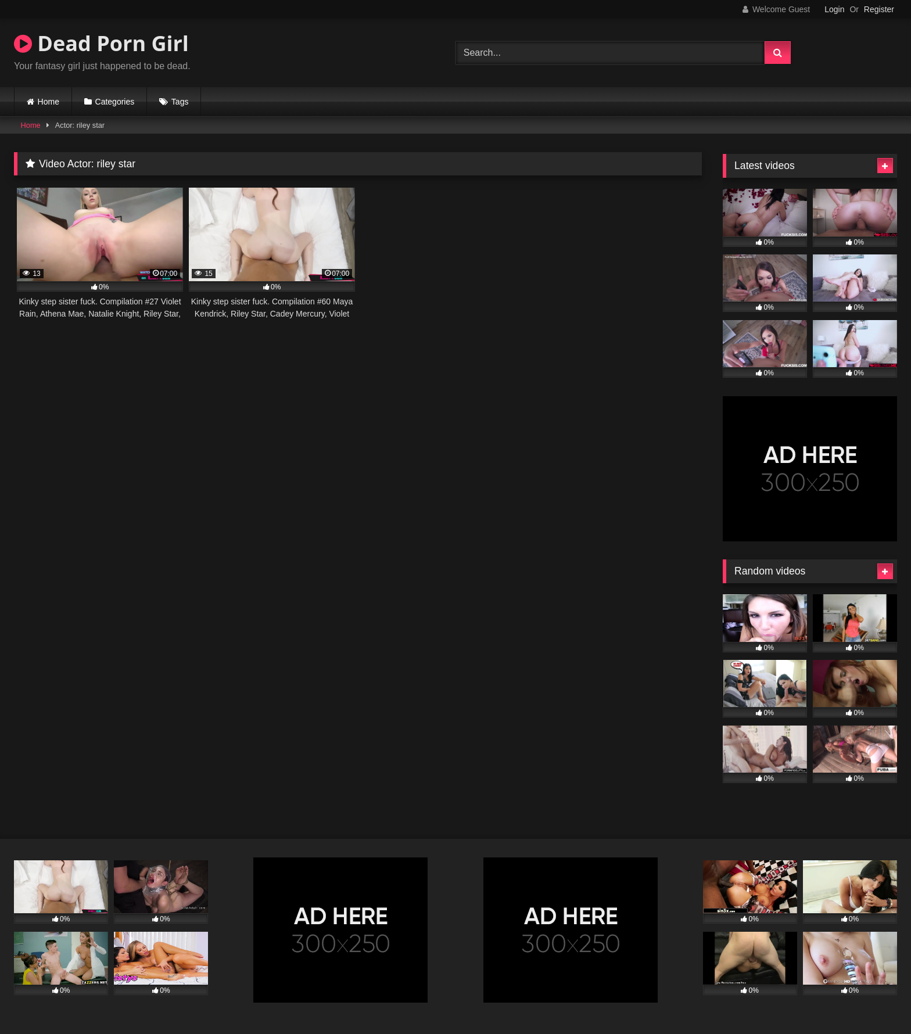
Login (834, 9)
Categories (115, 101)
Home (48, 101)
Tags (180, 101)
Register (879, 9)
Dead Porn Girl (101, 43)
